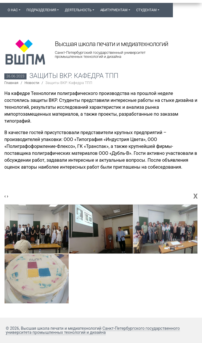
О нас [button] (12, 10)
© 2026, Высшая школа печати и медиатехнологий (54, 328)
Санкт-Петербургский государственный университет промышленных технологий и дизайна (100, 55)
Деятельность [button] (78, 10)
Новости (31, 83)
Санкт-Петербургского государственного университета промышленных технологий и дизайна (93, 330)
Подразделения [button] (41, 10)
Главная (11, 83)
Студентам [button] (146, 10)
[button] (165, 7)
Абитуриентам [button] (114, 10)
